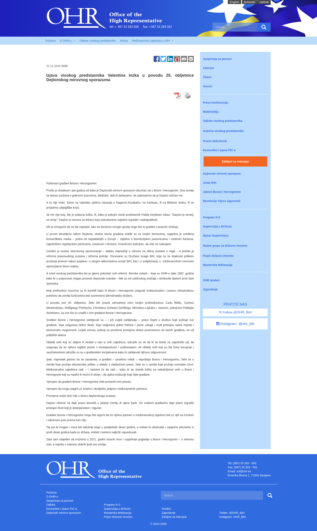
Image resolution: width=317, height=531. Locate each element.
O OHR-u (52, 496)
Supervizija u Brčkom (217, 226)
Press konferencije (215, 102)
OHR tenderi (211, 280)
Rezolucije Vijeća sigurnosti (221, 201)
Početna (50, 40)
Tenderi (166, 508)
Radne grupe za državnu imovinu (225, 245)
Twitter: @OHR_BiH (231, 512)
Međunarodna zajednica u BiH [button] (153, 41)
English (234, 2)
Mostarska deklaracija (217, 265)
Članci (207, 77)
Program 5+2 (211, 217)
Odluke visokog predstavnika (98, 40)
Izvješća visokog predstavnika (223, 131)
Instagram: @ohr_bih (235, 324)
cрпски (264, 2)
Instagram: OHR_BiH (232, 516)
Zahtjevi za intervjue (235, 161)
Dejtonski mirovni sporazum (222, 173)
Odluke (50, 504)
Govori (207, 86)
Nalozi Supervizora (215, 235)
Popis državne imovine (218, 255)
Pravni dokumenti (215, 141)
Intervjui (208, 68)
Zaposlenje (210, 289)
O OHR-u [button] (67, 41)
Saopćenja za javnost (217, 59)
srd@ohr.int (243, 471)
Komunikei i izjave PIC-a (219, 150)
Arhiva (124, 40)
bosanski (249, 2)
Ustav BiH (209, 182)
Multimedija (211, 111)
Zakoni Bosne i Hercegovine (222, 191)
